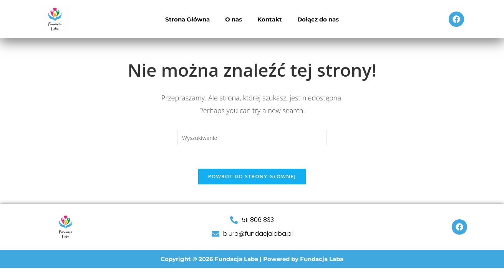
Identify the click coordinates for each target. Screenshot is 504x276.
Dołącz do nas (318, 19)
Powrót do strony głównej (252, 176)
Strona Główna (187, 19)
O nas (233, 19)
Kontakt (269, 19)
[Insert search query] (252, 137)
